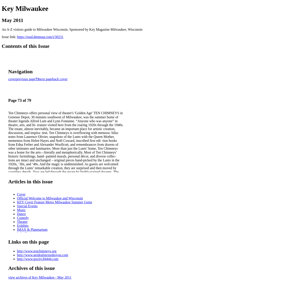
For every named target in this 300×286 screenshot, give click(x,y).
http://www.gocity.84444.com (37, 259)
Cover (21, 194)
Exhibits (22, 225)
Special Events (27, 206)
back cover (60, 79)
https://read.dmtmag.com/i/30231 (40, 37)
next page (45, 79)
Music (21, 210)
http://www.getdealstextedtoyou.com (42, 255)
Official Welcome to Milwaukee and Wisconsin (50, 198)
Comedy (23, 218)
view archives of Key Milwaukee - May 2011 (39, 277)
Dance (21, 214)
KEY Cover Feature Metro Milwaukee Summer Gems (54, 202)
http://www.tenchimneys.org (37, 251)
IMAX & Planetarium (32, 229)
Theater (22, 222)
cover (12, 79)
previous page (25, 79)
